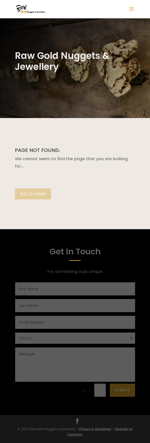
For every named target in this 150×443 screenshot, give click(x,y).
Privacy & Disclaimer (95, 429)
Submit (122, 390)
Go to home (33, 193)
